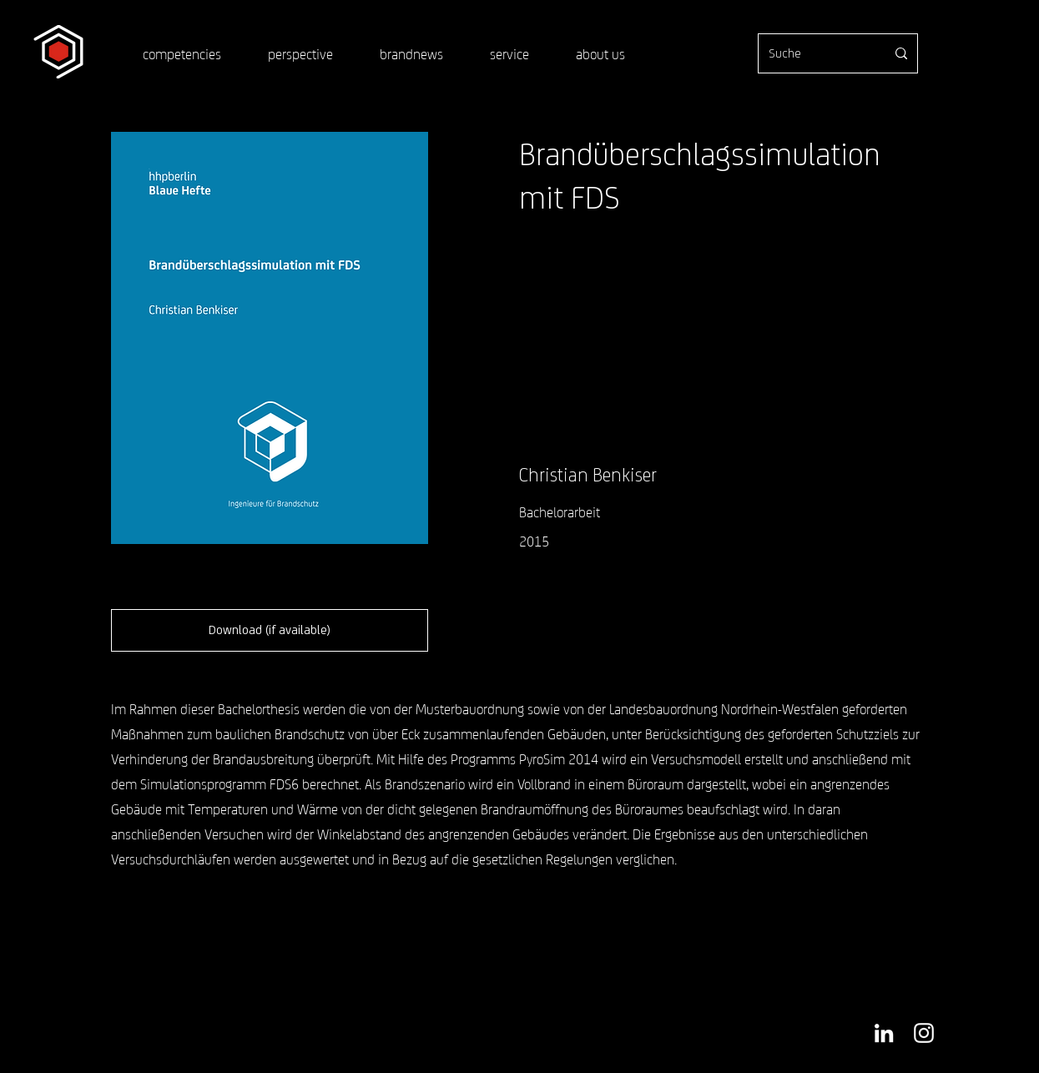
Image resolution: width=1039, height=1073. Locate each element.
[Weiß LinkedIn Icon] (883, 1033)
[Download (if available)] (269, 630)
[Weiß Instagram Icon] (923, 1033)
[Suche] (814, 53)
